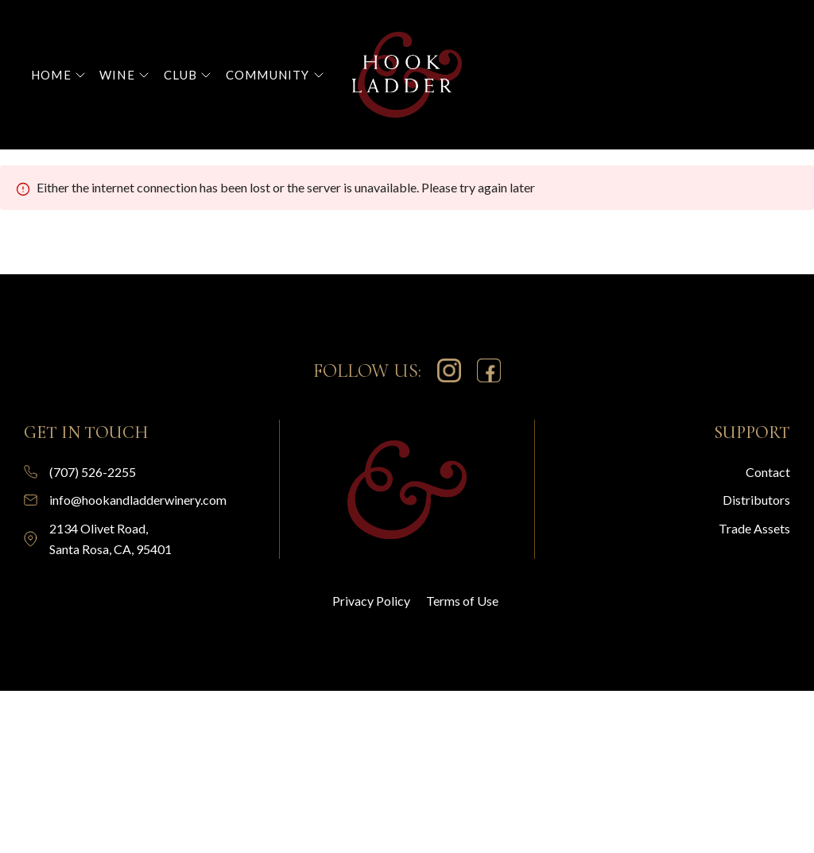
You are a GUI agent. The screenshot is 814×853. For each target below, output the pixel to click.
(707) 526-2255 (92, 471)
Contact (768, 471)
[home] (407, 75)
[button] (58, 75)
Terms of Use (462, 600)
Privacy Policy (371, 600)
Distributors (756, 499)
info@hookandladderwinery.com (138, 499)
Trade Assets (754, 528)
